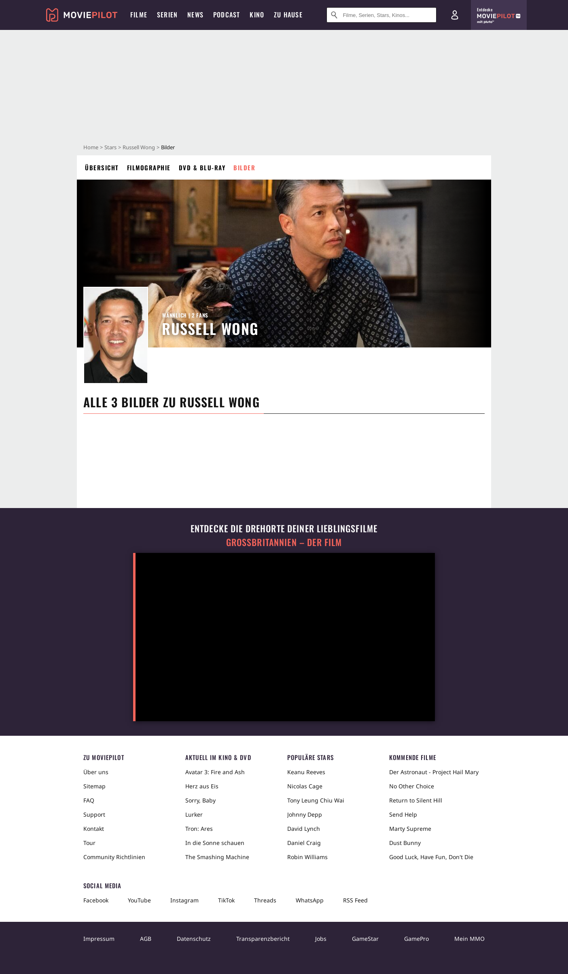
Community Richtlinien (114, 857)
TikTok (226, 900)
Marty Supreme (410, 828)
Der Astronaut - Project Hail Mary (434, 772)
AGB (145, 938)
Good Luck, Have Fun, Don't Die (431, 857)
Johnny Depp (304, 814)
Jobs (320, 938)
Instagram (184, 900)
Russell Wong (139, 147)
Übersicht (102, 167)
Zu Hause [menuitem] (288, 14)
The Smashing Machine (217, 857)
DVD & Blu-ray (202, 167)
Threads (265, 900)
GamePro (416, 938)
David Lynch (303, 828)
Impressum (98, 938)
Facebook (95, 900)
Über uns (95, 772)
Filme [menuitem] (138, 14)
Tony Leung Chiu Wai (315, 800)
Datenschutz (194, 938)
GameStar (365, 938)
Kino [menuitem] (257, 14)
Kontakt (93, 828)
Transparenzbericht (263, 938)
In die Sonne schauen (214, 843)
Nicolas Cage (304, 786)
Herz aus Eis (201, 786)
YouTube (139, 900)
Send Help (403, 814)
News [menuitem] (195, 14)
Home (90, 147)
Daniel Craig (304, 843)
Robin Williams (307, 857)
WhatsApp (310, 900)
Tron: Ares (199, 828)
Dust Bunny (405, 843)
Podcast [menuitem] (226, 14)
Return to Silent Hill (415, 800)
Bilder (244, 167)
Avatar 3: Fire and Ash (215, 772)
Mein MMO (469, 938)
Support (94, 814)
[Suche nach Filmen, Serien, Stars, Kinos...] (381, 15)
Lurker (194, 814)
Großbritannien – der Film (284, 542)
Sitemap (94, 786)
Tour (89, 843)
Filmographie (149, 167)
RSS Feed (355, 900)
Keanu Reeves (306, 772)
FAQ (88, 800)
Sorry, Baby (200, 800)
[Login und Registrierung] (455, 15)
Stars (110, 147)
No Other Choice (411, 786)
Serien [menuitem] (167, 14)
